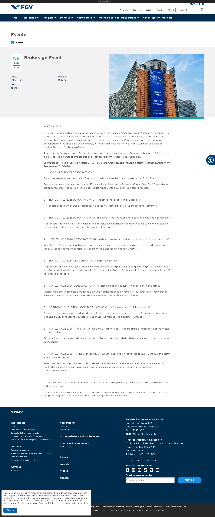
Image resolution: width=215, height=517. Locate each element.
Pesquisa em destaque (20, 450)
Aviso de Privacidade (78, 503)
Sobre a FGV (16, 426)
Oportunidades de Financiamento (79, 436)
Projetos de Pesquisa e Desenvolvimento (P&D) (31, 453)
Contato (136, 10)
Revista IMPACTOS (67, 430)
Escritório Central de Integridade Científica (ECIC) (32, 440)
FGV (104, 1)
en (174, 10)
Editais (149, 10)
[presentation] (148, 493)
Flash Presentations (19, 457)
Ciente (10, 510)
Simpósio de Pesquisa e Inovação (25, 460)
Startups (14, 470)
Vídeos (64, 471)
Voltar (19, 43)
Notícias (63, 426)
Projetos (63, 450)
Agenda (124, 10)
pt (169, 10)
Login (160, 10)
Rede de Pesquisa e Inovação (23, 430)
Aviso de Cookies (47, 503)
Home (14, 18)
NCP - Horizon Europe (69, 447)
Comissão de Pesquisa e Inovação (25, 433)
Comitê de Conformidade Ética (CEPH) (27, 436)
